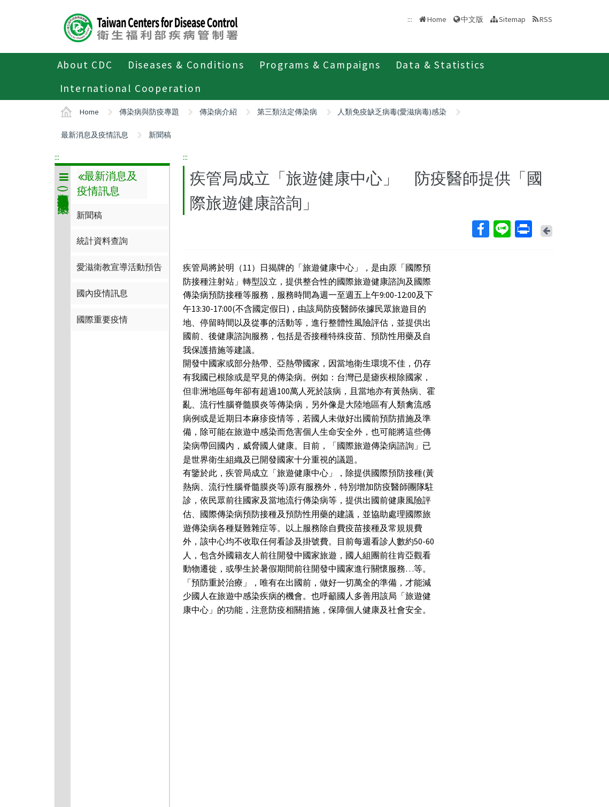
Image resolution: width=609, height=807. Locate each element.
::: (57, 156)
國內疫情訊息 (102, 293)
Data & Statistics (440, 64)
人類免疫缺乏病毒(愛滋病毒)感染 (391, 112)
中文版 (472, 19)
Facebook (480, 228)
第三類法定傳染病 (287, 112)
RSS (545, 19)
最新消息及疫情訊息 (94, 135)
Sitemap (512, 19)
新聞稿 (160, 135)
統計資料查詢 (102, 240)
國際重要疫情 (102, 319)
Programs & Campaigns (320, 64)
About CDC (85, 64)
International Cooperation (131, 88)
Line (501, 228)
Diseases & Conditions (186, 64)
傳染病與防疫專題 (149, 112)
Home (436, 19)
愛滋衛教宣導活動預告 (119, 267)
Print (523, 228)
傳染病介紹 (218, 112)
